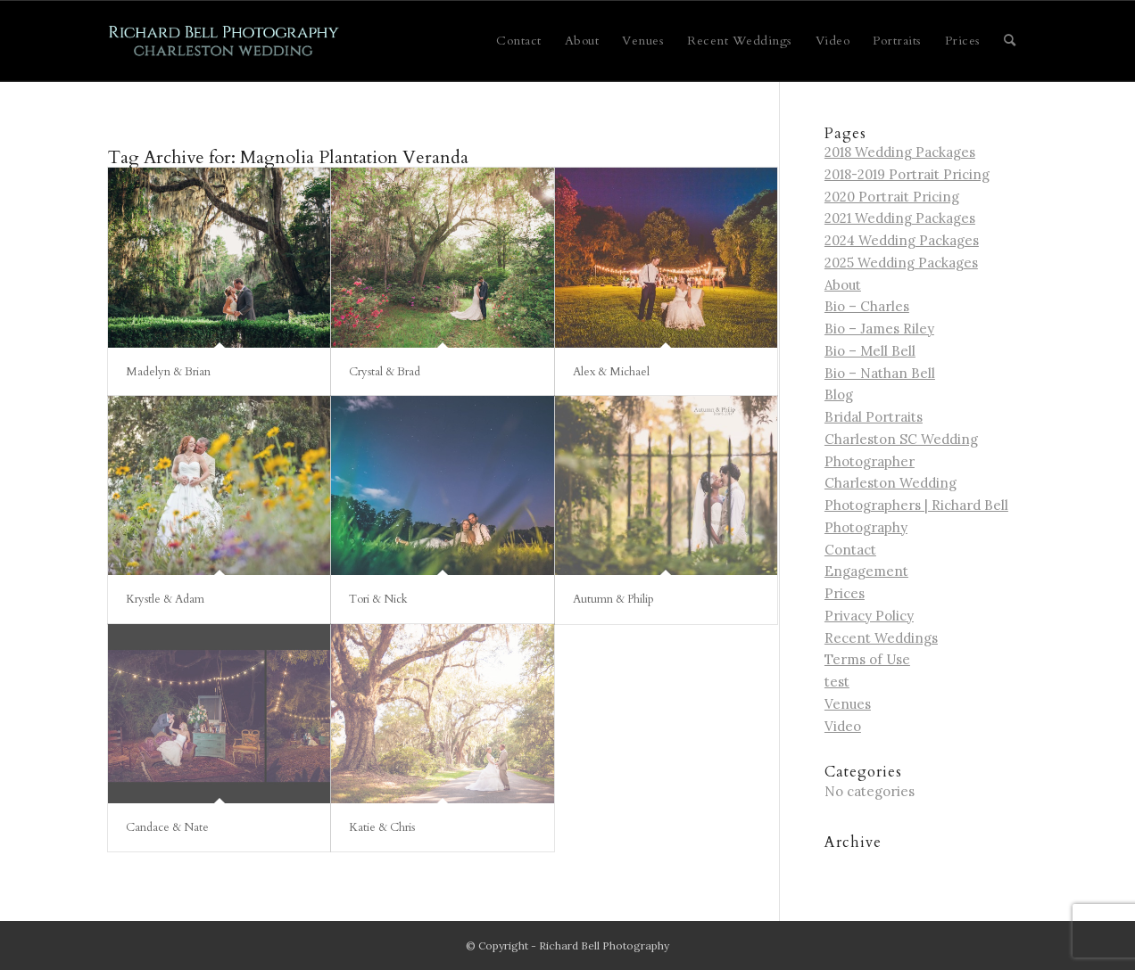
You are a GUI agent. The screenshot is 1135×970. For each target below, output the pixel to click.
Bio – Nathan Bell (879, 373)
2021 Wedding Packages (899, 218)
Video (842, 726)
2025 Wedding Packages (901, 262)
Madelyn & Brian (168, 372)
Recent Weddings (881, 637)
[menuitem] (519, 41)
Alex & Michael (611, 372)
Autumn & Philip (613, 599)
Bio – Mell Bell (869, 350)
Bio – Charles (866, 306)
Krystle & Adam (165, 599)
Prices (844, 593)
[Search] (1010, 41)
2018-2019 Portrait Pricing (907, 174)
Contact (850, 549)
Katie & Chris (382, 827)
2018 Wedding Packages (899, 152)
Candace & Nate (167, 827)
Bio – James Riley (879, 328)
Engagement (866, 571)
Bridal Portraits (873, 416)
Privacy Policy (869, 615)
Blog (838, 394)
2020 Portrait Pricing (891, 196)
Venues (847, 703)
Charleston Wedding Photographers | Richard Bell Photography (916, 505)
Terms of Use (867, 659)
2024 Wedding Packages (901, 240)
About (842, 284)
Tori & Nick (378, 599)
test (836, 681)
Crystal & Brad (384, 372)
